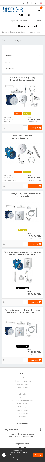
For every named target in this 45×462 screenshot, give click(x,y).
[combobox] (22, 55)
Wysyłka (22, 397)
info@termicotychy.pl (27, 26)
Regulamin (22, 417)
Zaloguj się (23, 3)
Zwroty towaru (22, 413)
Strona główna (9, 32)
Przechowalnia (31, 3)
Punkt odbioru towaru (22, 388)
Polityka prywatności (22, 410)
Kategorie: (7, 62)
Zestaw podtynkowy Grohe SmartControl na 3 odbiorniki (22, 195)
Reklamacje (22, 407)
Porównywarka (35, 3)
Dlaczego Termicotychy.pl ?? (22, 400)
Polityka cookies (22, 404)
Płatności (22, 394)
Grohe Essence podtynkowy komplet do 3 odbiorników (22, 78)
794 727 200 (25, 15)
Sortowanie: (8, 50)
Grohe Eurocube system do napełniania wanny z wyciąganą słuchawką (22, 253)
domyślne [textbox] (10, 55)
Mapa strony (22, 378)
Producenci (22, 32)
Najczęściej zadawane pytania (22, 391)
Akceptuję (38, 455)
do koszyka (34, 128)
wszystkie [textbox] (10, 68)
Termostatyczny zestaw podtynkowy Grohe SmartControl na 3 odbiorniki (22, 311)
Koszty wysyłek (22, 384)
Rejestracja (27, 3)
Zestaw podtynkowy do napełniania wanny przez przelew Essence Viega (22, 138)
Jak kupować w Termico (22, 381)
